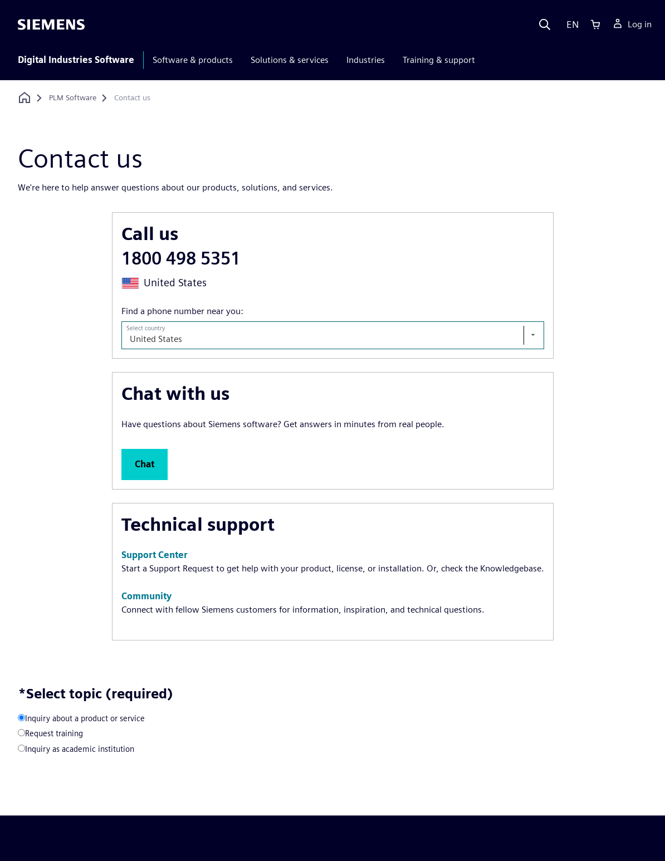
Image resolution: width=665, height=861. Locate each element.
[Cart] (595, 24)
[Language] (570, 24)
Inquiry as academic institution (79, 749)
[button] (144, 464)
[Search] (545, 24)
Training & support (439, 60)
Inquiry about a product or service (85, 718)
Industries (365, 60)
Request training (54, 733)
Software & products (193, 60)
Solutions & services (290, 60)
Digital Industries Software (76, 60)
